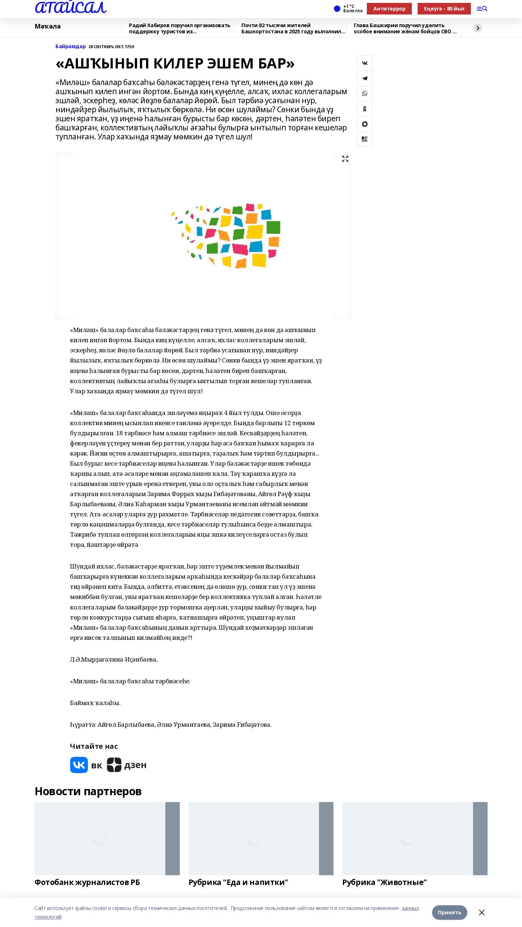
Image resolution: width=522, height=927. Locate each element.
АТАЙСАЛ (69, 7)
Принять (449, 912)
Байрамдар (70, 46)
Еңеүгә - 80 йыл (444, 8)
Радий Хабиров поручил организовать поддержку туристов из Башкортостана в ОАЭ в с (180, 28)
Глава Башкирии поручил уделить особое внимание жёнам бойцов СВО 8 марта (404, 28)
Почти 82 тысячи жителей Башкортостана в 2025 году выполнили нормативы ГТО (292, 28)
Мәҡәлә (47, 26)
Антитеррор (389, 8)
